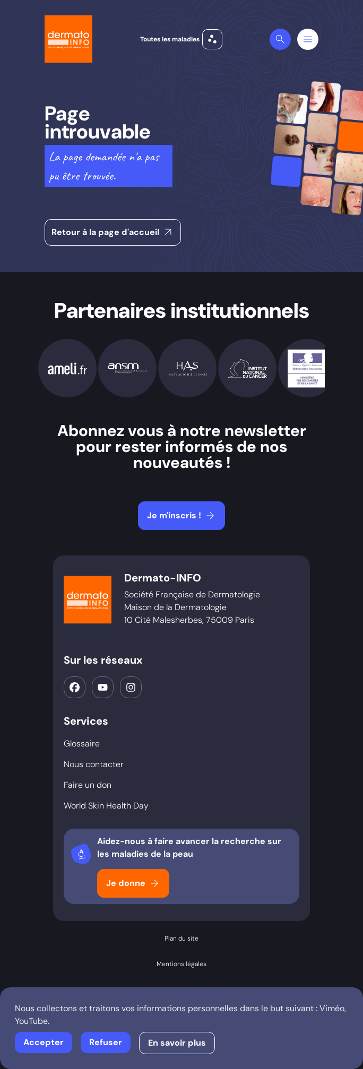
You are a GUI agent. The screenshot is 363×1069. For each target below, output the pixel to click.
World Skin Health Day (106, 805)
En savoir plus (177, 1042)
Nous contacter (94, 764)
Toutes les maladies (181, 39)
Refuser (105, 1042)
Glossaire (82, 743)
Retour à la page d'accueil (113, 232)
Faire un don (87, 784)
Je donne (133, 883)
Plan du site (181, 938)
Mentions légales (181, 964)
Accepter (43, 1042)
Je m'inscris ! (182, 515)
